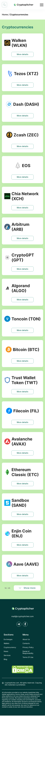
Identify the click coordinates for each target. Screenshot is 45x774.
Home (5, 14)
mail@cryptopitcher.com (22, 616)
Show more (30, 588)
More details (22, 54)
